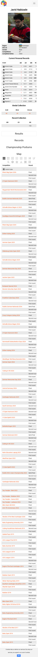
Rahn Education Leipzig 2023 (11, 452)
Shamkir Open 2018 (8, 587)
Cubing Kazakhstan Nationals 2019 (13, 528)
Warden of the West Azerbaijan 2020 (13, 517)
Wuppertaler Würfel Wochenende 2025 (14, 190)
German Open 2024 (8, 362)
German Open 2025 (8, 242)
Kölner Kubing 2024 (8, 350)
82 (6, 113)
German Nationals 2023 (9, 435)
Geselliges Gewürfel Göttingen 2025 (13, 216)
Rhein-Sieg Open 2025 (9, 225)
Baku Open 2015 (7, 642)
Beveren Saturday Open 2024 (11, 289)
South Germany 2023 (9, 406)
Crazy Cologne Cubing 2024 (11, 315)
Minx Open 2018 (7, 601)
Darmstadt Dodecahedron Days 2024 (14, 341)
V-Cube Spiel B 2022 (8, 467)
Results (19, 133)
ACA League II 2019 (8, 552)
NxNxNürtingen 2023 (9, 426)
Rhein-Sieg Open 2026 (9, 172)
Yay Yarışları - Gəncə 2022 (10, 499)
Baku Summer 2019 (8, 546)
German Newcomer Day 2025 (11, 268)
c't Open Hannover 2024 (10, 333)
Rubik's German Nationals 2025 (12, 198)
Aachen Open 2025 (8, 277)
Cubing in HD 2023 (8, 444)
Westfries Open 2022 (9, 458)
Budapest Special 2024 (9, 286)
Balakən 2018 (6, 592)
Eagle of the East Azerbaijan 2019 (13, 566)
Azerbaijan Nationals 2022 (10, 481)
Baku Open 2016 (7, 633)
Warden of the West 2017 (10, 627)
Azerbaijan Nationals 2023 (10, 397)
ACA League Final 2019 (9, 540)
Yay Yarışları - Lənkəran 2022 (11, 502)
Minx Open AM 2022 (8, 505)
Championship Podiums (19, 147)
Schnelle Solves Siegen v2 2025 (12, 207)
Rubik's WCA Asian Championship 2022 (14, 473)
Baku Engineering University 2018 (12, 613)
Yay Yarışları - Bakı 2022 (9, 490)
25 (17, 113)
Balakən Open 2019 (8, 575)
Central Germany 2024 (9, 388)
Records (19, 140)
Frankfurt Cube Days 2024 (10, 298)
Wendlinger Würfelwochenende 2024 (13, 359)
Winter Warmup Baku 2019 (10, 581)
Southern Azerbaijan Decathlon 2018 (13, 584)
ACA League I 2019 (8, 557)
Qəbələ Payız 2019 (8, 534)
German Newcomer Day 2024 (11, 379)
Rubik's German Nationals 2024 (12, 306)
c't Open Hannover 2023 (10, 411)
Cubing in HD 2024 (8, 371)
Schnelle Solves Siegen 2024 (11, 324)
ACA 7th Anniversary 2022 (10, 508)
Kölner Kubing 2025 (8, 233)
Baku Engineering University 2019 (12, 522)
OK (19, 655)
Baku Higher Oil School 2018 (11, 604)
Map (19, 154)
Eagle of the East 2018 (9, 619)
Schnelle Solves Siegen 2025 (11, 260)
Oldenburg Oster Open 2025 (11, 251)
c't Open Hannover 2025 (10, 181)
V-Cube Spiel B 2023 (8, 417)
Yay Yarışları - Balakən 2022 (11, 496)
